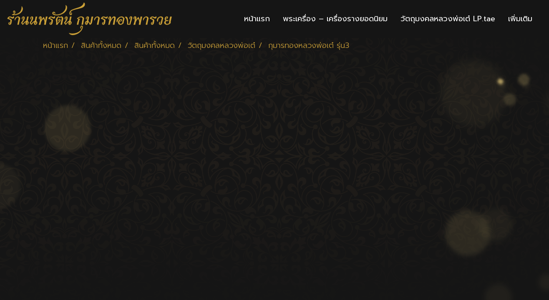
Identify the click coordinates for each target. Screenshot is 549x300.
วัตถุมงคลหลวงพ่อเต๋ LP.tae (447, 19)
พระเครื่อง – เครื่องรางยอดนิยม (335, 19)
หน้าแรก (257, 19)
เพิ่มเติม (520, 19)
